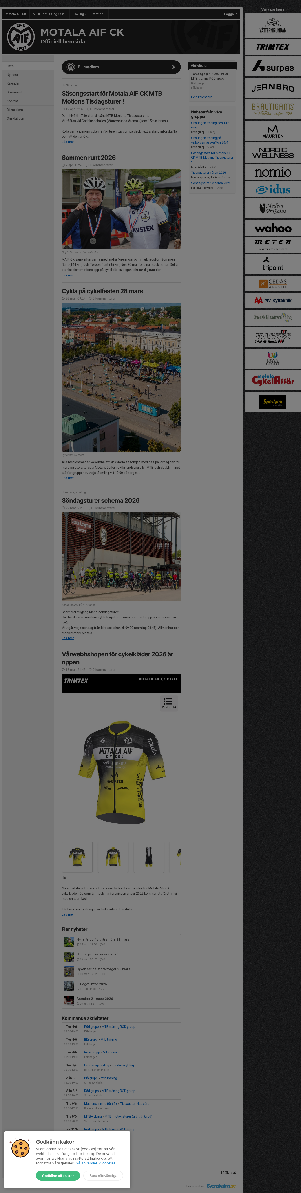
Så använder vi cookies (95, 1163)
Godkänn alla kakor (58, 1175)
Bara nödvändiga (103, 1175)
